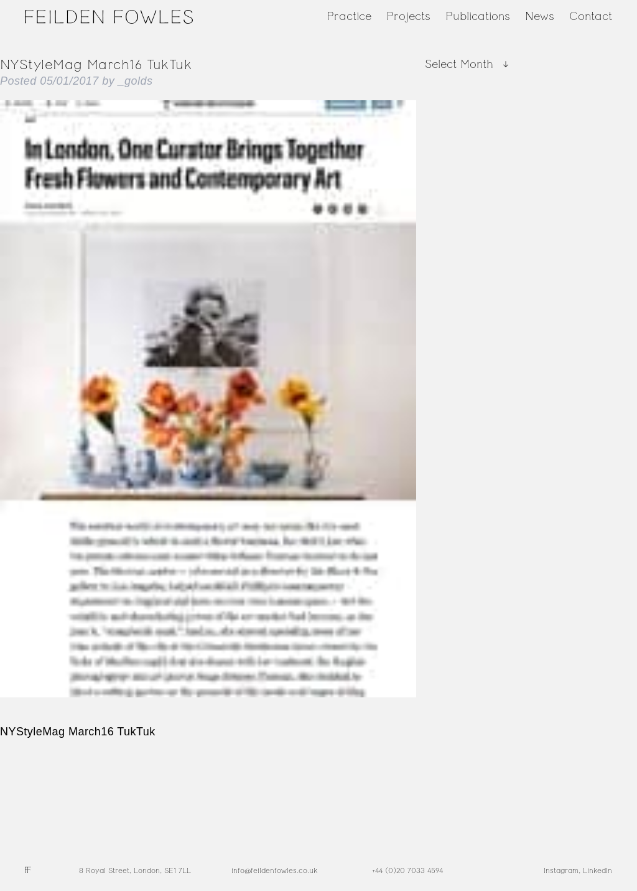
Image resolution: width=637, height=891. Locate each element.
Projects (408, 16)
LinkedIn (597, 870)
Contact (590, 16)
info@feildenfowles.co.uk (274, 870)
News (539, 16)
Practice (349, 16)
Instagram (561, 870)
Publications (477, 16)
